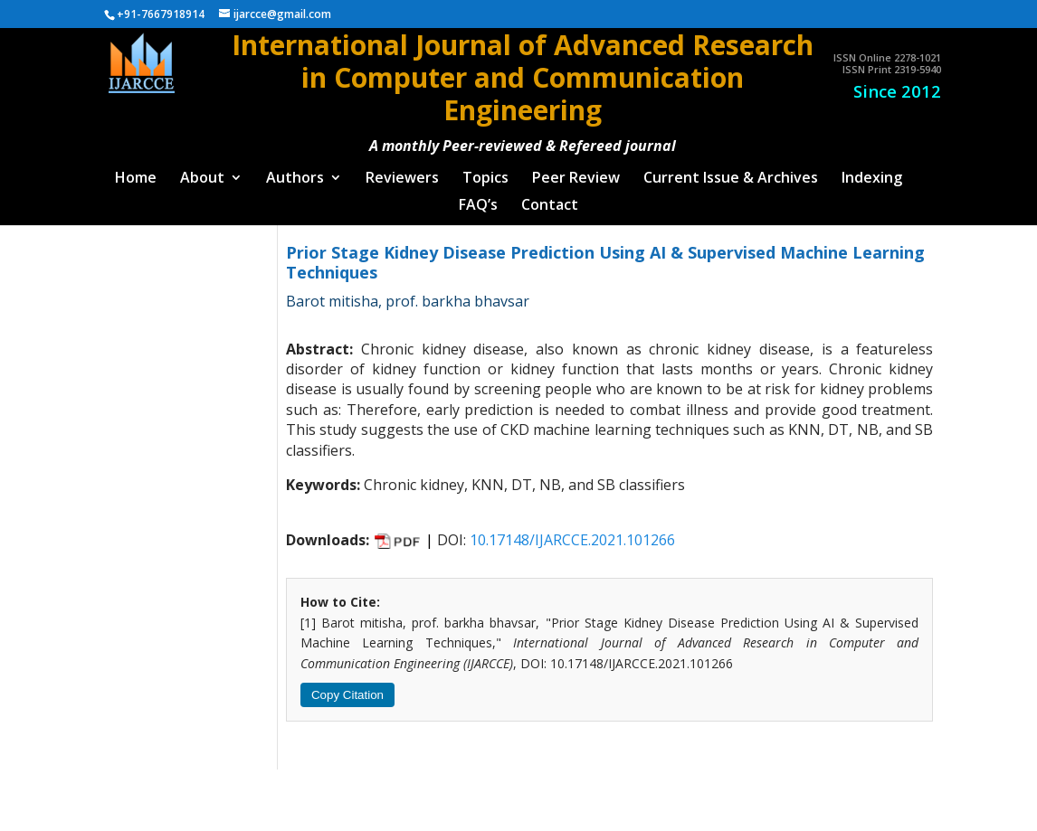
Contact (549, 199)
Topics (485, 172)
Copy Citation (347, 687)
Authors (295, 172)
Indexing (872, 172)
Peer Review (576, 172)
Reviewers (402, 172)
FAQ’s (478, 199)
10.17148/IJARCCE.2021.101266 (572, 533)
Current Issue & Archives (730, 172)
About (202, 172)
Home (136, 172)
